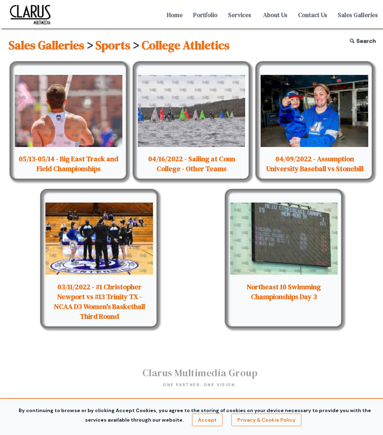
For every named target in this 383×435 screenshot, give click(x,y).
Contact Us (312, 15)
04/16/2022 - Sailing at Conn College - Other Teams (191, 164)
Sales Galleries (358, 15)
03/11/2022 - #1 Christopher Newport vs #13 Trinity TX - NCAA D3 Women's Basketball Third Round (99, 301)
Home (175, 15)
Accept (207, 420)
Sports (112, 45)
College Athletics (185, 45)
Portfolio (205, 15)
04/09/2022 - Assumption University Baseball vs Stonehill (314, 164)
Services (239, 15)
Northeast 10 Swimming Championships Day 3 (284, 292)
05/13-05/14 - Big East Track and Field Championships (68, 164)
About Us (275, 15)
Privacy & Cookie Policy (266, 420)
